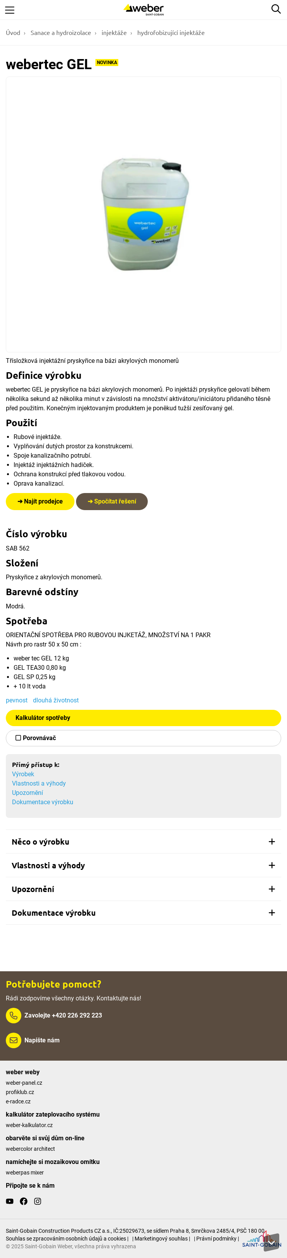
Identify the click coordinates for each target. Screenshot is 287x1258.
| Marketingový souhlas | (161, 1238)
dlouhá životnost (56, 700)
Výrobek (23, 774)
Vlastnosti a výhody (39, 783)
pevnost (17, 700)
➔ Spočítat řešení (112, 501)
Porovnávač (39, 738)
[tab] (143, 841)
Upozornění (27, 792)
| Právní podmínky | (216, 1238)
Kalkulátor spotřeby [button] (43, 717)
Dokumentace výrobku (42, 802)
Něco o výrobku (143, 841)
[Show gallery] (143, 214)
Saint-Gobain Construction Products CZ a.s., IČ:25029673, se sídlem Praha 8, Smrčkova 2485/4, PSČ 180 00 (135, 1231)
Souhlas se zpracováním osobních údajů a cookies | (67, 1238)
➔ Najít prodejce (40, 501)
